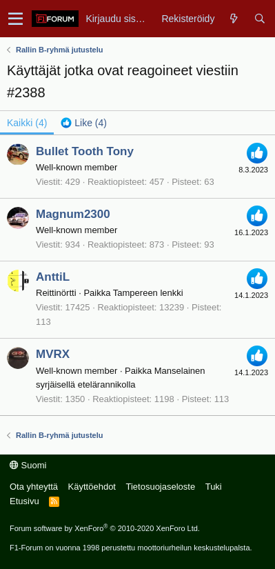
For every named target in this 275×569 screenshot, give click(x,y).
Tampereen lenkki (148, 293)
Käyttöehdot (92, 486)
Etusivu (24, 501)
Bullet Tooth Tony (85, 151)
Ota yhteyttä (34, 486)
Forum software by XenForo (105, 528)
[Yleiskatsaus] (234, 19)
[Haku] (259, 19)
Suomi (28, 465)
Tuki (213, 486)
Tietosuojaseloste (160, 486)
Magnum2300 (73, 214)
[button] (15, 18)
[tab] (84, 122)
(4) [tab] (27, 122)
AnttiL (53, 276)
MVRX (53, 354)
